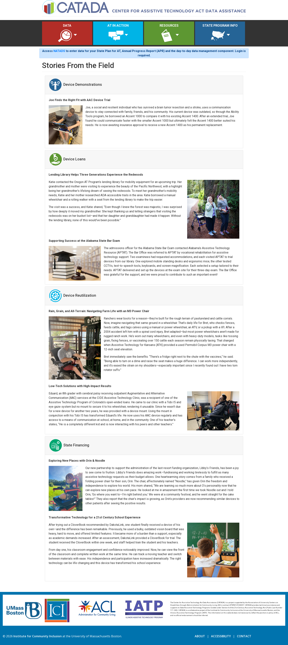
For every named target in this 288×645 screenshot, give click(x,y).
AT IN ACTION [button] (118, 34)
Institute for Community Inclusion (37, 636)
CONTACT (244, 636)
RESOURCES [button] (168, 34)
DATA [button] (65, 34)
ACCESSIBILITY (221, 636)
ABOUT (200, 636)
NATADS (59, 51)
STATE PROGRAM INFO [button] (220, 34)
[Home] (144, 6)
